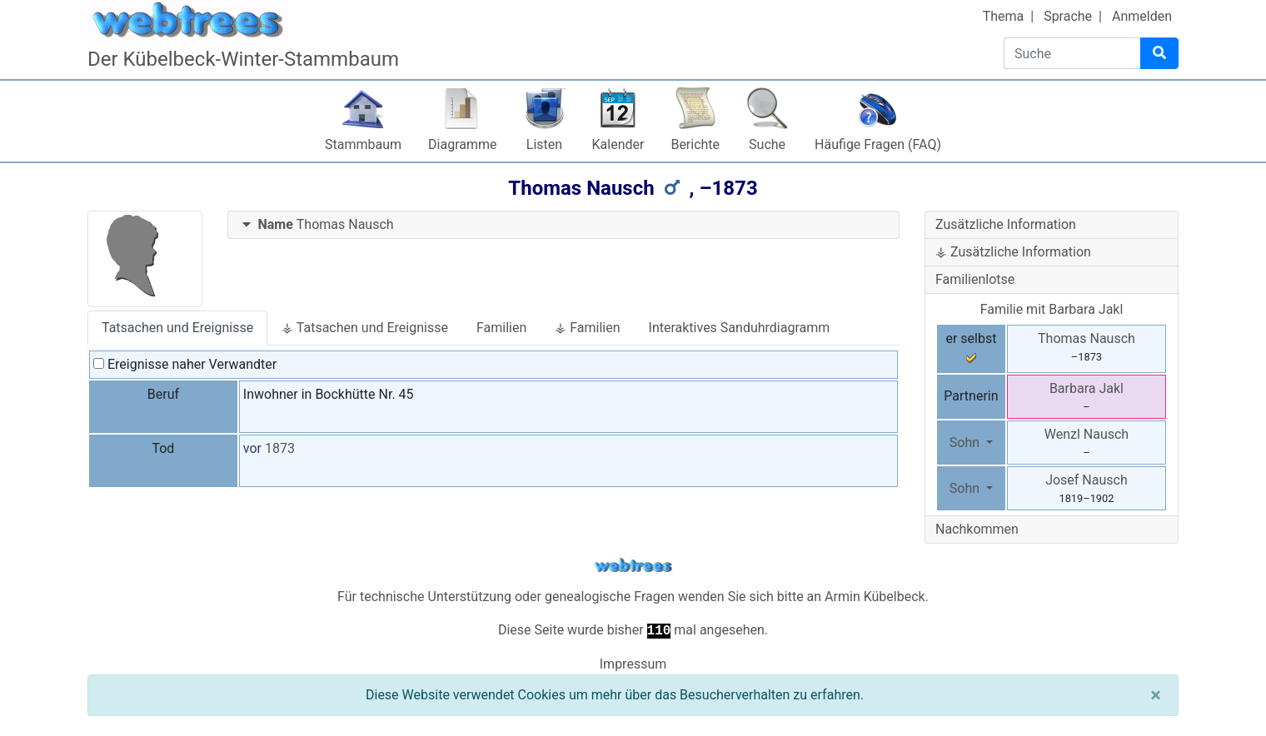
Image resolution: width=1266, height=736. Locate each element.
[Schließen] (1156, 695)
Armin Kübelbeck (875, 596)
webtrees (633, 565)
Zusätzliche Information (1005, 224)
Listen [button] (544, 144)
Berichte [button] (695, 144)
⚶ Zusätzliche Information (1013, 252)
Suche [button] (767, 144)
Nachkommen (977, 529)
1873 (280, 448)
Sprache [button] (1068, 16)
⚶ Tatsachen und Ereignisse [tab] (365, 328)
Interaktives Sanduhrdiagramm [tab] (739, 328)
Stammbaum (363, 144)
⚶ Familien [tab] (587, 328)
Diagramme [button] (462, 144)
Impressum (633, 664)
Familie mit (1052, 309)
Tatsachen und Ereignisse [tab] (177, 328)
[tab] (564, 225)
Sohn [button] (966, 442)
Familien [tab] (501, 328)
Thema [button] (1003, 16)
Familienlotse (974, 279)
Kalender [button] (618, 144)
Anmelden (1142, 16)
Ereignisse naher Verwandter (185, 364)
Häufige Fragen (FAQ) (878, 144)
